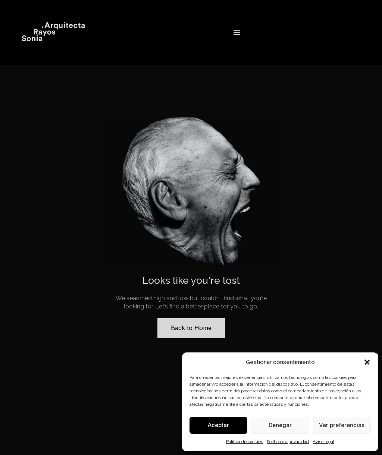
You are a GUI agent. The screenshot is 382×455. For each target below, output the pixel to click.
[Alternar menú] (237, 32)
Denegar (280, 425)
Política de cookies (244, 441)
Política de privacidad (288, 441)
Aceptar (218, 425)
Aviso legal (323, 441)
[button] (367, 362)
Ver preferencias (341, 425)
